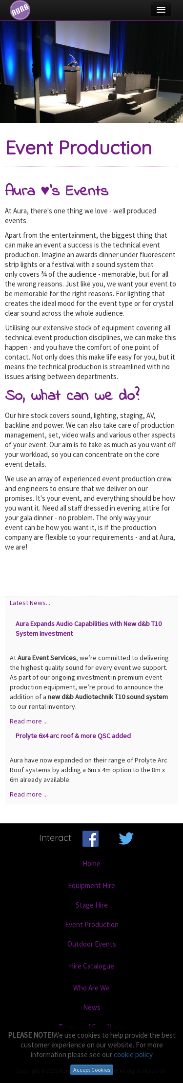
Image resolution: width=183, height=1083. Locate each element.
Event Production (92, 924)
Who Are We (91, 987)
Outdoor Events (91, 944)
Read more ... (29, 721)
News (92, 1007)
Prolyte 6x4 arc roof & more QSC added (73, 735)
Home (91, 863)
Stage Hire (92, 905)
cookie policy (133, 1054)
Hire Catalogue (91, 965)
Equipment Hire (91, 885)
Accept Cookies (91, 1069)
